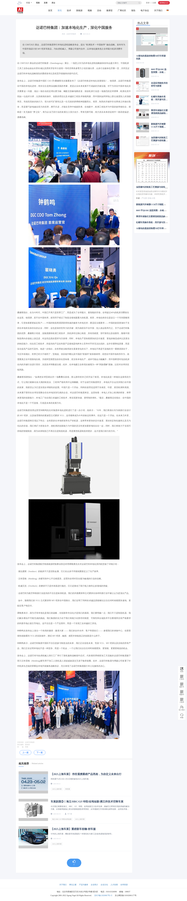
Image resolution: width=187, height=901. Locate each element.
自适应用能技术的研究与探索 (159, 84)
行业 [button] (28, 3)
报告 (133, 10)
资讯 (60, 10)
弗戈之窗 (72, 885)
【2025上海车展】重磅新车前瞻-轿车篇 (73, 829)
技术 (69, 10)
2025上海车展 (57, 789)
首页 (50, 10)
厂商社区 (122, 10)
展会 (53, 3)
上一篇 (25, 752)
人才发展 (114, 885)
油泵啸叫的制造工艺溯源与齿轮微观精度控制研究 (159, 139)
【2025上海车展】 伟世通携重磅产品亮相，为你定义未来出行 (86, 774)
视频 (38, 3)
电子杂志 (145, 10)
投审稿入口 (164, 3)
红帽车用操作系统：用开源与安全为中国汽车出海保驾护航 (159, 98)
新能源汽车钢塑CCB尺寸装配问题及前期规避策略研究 (159, 125)
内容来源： (21, 742)
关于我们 (158, 10)
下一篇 (39, 752)
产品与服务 (83, 885)
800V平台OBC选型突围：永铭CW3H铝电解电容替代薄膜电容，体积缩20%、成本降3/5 (159, 71)
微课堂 (109, 10)
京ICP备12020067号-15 (103, 895)
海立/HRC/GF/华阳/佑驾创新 (62, 819)
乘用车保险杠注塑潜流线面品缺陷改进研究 (159, 112)
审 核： (21, 747)
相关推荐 (24, 763)
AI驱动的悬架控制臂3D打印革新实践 (151, 57)
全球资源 (124, 885)
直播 (45, 3)
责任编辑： (21, 745)
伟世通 (67, 789)
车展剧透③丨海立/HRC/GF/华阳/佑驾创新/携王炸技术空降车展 (87, 801)
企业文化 (104, 885)
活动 (99, 10)
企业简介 (94, 885)
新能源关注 (79, 10)
